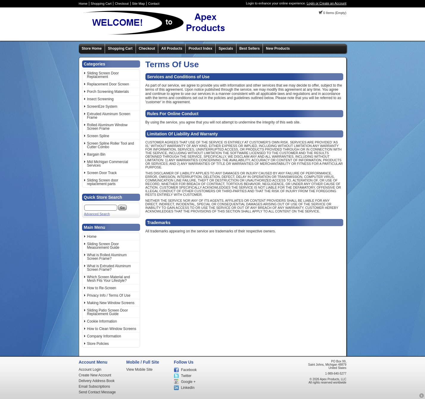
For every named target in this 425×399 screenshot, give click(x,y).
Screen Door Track (102, 173)
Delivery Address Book (97, 381)
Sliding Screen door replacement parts (102, 182)
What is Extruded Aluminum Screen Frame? (109, 268)
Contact (153, 3)
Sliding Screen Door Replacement (103, 75)
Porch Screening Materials (108, 92)
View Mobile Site (139, 369)
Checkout (121, 3)
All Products (171, 48)
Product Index (200, 48)
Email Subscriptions (94, 386)
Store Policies (98, 344)
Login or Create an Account (326, 3)
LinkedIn (188, 388)
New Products (278, 48)
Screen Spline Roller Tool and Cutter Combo (110, 145)
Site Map (138, 3)
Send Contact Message (97, 392)
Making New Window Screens (110, 303)
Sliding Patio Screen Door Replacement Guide (107, 312)
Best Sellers (249, 48)
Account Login (90, 369)
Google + (188, 382)
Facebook (189, 370)
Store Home (92, 48)
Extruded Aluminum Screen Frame (108, 116)
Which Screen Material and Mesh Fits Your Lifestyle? (108, 279)
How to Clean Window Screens (111, 329)
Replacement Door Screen (108, 84)
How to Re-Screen (101, 288)
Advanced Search (97, 214)
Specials (226, 48)
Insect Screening (100, 99)
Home (83, 3)
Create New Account (95, 375)
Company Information (104, 336)
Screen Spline (98, 136)
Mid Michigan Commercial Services (107, 164)
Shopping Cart (101, 3)
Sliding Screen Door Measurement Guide (103, 246)
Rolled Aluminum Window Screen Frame (107, 127)
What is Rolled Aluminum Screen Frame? (107, 257)
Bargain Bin (96, 154)
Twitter (186, 376)
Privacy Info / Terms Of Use (109, 295)
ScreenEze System (102, 106)
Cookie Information (102, 321)
